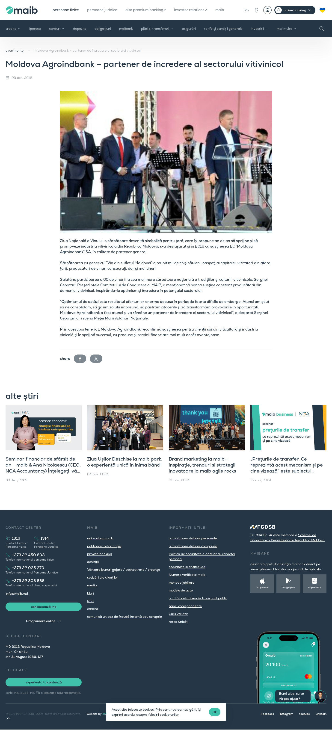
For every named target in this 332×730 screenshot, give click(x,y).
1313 (16, 538)
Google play (288, 587)
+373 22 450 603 (28, 555)
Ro (246, 10)
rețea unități (178, 622)
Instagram (286, 714)
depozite (79, 29)
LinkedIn (320, 714)
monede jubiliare (181, 582)
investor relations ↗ (194, 10)
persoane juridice (103, 10)
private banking (99, 554)
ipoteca (35, 29)
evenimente (15, 50)
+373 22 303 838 (28, 580)
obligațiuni (103, 29)
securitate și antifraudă (187, 567)
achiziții (93, 562)
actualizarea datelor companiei (193, 546)
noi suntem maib (100, 538)
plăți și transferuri (157, 29)
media (92, 585)
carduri (57, 29)
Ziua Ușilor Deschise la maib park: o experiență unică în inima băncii (124, 462)
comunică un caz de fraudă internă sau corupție (124, 617)
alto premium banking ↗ (148, 10)
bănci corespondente (185, 606)
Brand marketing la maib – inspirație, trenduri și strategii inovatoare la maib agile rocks (202, 465)
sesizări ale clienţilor (102, 577)
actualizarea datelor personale (193, 538)
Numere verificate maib (187, 575)
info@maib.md (17, 593)
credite (13, 29)
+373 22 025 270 (28, 567)
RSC (90, 601)
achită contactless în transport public (198, 598)
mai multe (287, 29)
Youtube (304, 714)
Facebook (267, 714)
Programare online (40, 621)
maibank (126, 29)
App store (262, 587)
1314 (45, 538)
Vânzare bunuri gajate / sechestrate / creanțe (123, 569)
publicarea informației (104, 546)
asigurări (189, 29)
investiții (259, 29)
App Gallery (314, 587)
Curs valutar (178, 614)
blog (90, 593)
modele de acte (181, 590)
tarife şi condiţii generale (223, 29)
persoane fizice (66, 10)
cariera (92, 609)
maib (223, 10)
